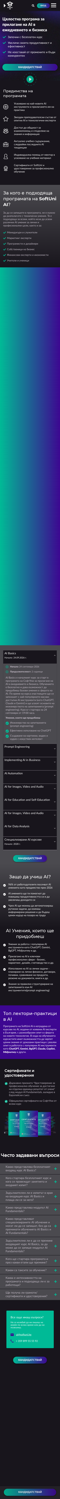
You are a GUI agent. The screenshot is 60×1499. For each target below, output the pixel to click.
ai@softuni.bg (23, 1334)
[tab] (30, 657)
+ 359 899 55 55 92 (27, 1341)
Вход (43, 6)
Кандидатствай (30, 1492)
